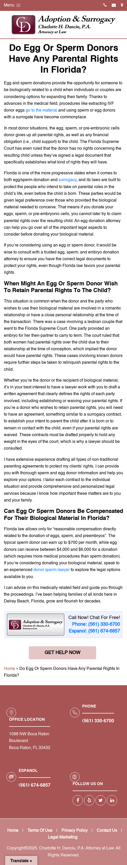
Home (9, 669)
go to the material (41, 110)
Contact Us (107, 831)
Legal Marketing (62, 837)
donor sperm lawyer (51, 570)
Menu (13, 5)
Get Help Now (62, 652)
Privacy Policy (74, 831)
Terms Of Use (39, 831)
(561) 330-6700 (98, 721)
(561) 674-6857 (35, 785)
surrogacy (67, 180)
